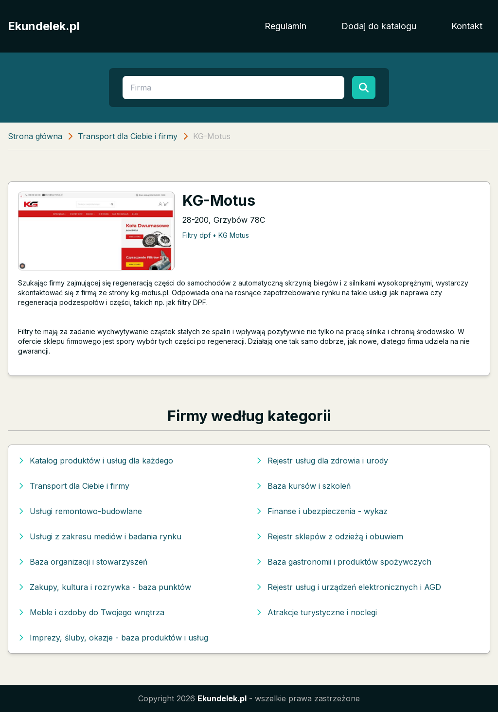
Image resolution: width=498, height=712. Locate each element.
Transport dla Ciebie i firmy (128, 136)
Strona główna (35, 136)
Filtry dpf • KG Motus (215, 235)
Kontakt (466, 26)
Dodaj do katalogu (378, 26)
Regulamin (285, 26)
